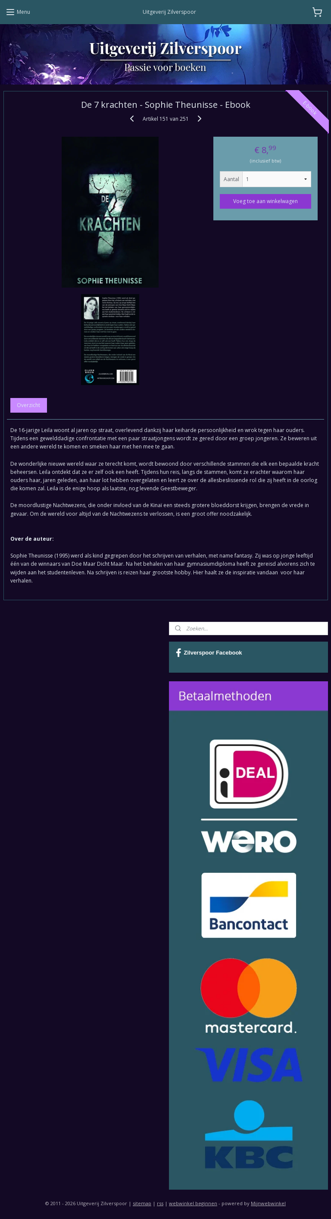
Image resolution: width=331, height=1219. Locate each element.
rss (160, 1203)
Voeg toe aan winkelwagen (265, 200)
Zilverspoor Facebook (209, 653)
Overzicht (28, 405)
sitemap (142, 1203)
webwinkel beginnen (193, 1203)
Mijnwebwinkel (268, 1203)
